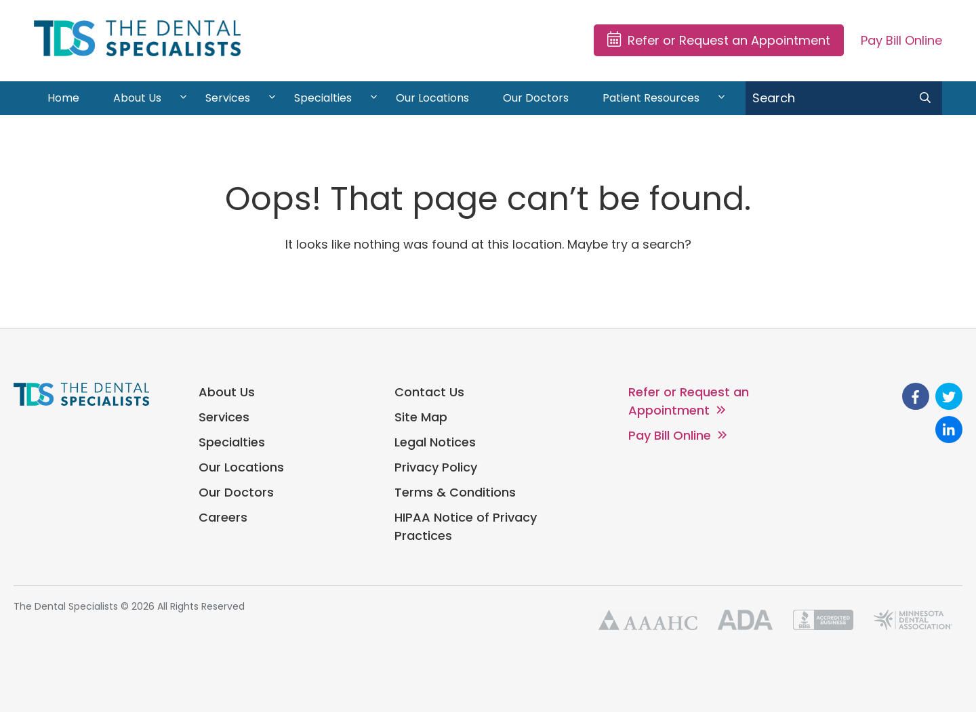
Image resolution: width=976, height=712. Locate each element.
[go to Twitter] (948, 396)
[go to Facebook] (915, 396)
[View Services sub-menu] (272, 98)
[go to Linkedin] (948, 429)
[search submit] (925, 98)
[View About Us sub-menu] (183, 98)
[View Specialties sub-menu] (374, 98)
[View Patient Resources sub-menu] (721, 98)
